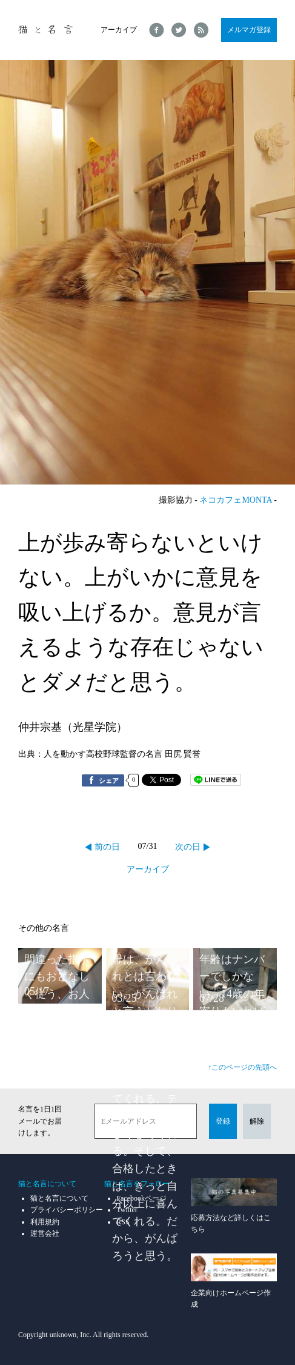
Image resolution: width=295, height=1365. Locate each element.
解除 (257, 1121)
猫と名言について (59, 1198)
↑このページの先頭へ (242, 1067)
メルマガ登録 (249, 29)
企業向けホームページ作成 (234, 1281)
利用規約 (44, 1222)
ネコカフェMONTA (235, 500)
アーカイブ (119, 29)
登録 (223, 1121)
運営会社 (44, 1233)
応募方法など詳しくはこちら (234, 1205)
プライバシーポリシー (66, 1210)
